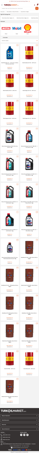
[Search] (19, 8)
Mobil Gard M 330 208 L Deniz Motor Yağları (10, 397)
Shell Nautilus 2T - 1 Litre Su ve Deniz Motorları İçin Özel (9, 63)
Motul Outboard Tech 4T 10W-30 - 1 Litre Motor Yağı (29, 147)
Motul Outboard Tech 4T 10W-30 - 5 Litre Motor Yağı (10, 175)
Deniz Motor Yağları (25, 11)
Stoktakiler (5, 37)
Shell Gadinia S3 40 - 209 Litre (29, 62)
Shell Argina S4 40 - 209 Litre (29, 90)
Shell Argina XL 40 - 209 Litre (29, 118)
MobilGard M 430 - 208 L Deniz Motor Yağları (29, 258)
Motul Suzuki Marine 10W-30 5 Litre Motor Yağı (10, 147)
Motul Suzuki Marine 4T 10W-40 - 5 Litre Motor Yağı (29, 175)
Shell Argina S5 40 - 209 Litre (9, 118)
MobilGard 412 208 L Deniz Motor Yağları (29, 314)
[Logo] (11, 5)
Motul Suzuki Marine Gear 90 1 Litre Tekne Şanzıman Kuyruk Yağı (10, 258)
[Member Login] (35, 5)
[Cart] (37, 5)
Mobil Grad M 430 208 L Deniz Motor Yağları (29, 286)
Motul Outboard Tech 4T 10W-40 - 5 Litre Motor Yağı (10, 202)
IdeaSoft (12, 452)
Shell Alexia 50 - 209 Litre (29, 368)
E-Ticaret (16, 452)
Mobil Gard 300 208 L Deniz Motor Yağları (29, 341)
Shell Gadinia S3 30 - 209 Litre (10, 90)
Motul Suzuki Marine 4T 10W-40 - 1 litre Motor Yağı (29, 230)
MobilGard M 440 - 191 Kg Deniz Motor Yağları (9, 286)
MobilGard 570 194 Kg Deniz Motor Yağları (9, 314)
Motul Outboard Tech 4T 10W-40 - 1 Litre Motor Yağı (10, 230)
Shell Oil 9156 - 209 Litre (9, 368)
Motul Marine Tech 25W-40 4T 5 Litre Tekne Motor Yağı (29, 202)
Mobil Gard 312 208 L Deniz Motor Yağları (9, 341)
